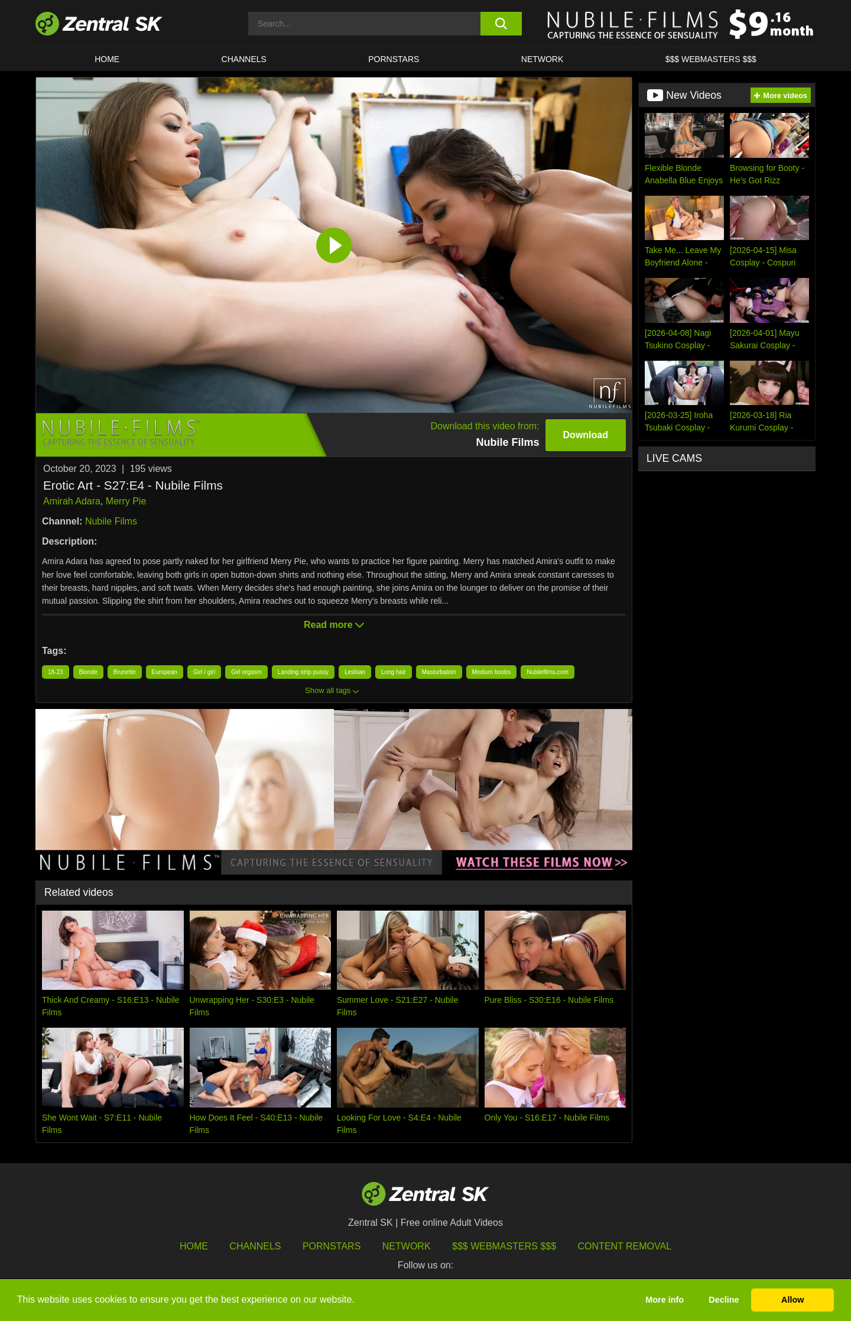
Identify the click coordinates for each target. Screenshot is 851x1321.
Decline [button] (724, 1299)
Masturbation (439, 672)
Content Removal (625, 1246)
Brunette (124, 672)
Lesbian (355, 672)
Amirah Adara (71, 501)
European (164, 672)
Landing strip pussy (303, 672)
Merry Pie (126, 501)
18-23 (55, 672)
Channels (244, 59)
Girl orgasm (246, 672)
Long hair (393, 672)
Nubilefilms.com (548, 672)
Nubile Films (111, 521)
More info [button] (664, 1299)
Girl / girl (204, 672)
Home (107, 59)
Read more (334, 625)
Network (542, 59)
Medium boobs (491, 672)
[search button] (500, 23)
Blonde (88, 672)
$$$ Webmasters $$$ (710, 59)
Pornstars (393, 59)
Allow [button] (792, 1299)
